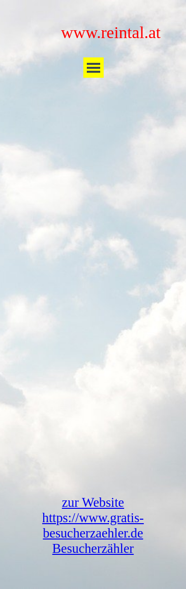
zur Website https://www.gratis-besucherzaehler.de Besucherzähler (93, 525)
